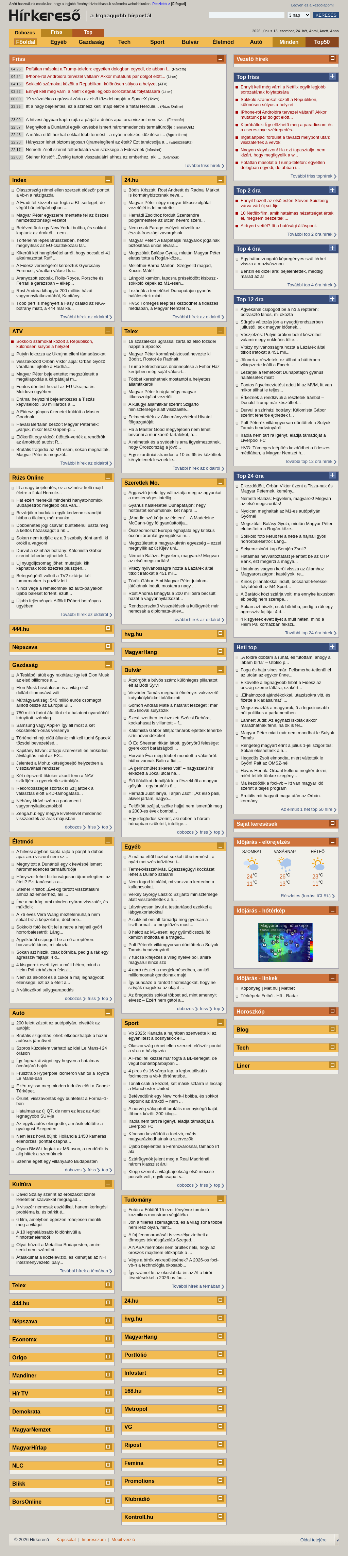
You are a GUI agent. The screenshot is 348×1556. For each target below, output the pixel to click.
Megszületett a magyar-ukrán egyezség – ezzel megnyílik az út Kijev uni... (174, 545)
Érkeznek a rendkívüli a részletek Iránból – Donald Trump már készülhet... (282, 400)
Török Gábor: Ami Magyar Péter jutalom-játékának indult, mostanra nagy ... (168, 583)
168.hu (133, 1391)
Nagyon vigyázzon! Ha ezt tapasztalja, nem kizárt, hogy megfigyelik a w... (283, 152)
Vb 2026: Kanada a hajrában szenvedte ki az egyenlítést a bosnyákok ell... (172, 1036)
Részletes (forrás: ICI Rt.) (306, 895)
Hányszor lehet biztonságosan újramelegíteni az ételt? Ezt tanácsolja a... (97, 142)
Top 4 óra (249, 249)
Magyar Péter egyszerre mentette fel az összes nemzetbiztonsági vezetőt (62, 218)
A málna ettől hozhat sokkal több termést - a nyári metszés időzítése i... (96, 134)
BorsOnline (26, 1502)
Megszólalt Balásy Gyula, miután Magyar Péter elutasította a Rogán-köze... (286, 526)
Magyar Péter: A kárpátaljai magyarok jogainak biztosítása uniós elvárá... (174, 243)
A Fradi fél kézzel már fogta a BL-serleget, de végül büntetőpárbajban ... (60, 205)
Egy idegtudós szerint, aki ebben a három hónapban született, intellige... (169, 821)
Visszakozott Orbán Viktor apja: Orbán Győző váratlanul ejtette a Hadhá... (60, 364)
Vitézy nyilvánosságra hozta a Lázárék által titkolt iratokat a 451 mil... (283, 350)
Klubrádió (137, 1499)
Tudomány (138, 1200)
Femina (133, 1463)
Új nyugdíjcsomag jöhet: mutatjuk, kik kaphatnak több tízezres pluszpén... (52, 566)
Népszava (24, 647)
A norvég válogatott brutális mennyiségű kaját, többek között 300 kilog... (173, 1111)
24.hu (131, 180)
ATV (17, 331)
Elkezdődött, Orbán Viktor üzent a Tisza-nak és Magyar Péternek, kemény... (287, 488)
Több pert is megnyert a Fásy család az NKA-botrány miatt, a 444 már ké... (60, 306)
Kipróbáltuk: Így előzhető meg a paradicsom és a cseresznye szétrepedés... (286, 127)
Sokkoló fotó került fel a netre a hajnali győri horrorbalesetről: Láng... (283, 539)
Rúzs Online (28, 478)
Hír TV (20, 1393)
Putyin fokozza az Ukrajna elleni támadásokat (60, 353)
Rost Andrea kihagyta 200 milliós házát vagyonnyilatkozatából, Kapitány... (54, 293)
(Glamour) (170, 157)
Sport (157, 42)
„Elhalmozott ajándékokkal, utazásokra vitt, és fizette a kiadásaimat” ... (285, 697)
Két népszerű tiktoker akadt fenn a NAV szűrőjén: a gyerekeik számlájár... (54, 778)
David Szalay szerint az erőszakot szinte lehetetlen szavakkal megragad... (55, 1197)
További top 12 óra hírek (308, 461)
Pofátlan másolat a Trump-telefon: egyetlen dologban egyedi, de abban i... (99, 68)
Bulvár (190, 42)
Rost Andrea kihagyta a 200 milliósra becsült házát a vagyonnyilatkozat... (171, 596)
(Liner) (172, 76)
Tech (124, 42)
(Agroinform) (176, 135)
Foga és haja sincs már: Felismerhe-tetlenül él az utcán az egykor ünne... (286, 672)
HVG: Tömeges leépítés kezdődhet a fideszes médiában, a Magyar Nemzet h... (285, 450)
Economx (24, 1339)
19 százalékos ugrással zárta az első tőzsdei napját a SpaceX (87, 98)
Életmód (223, 42)
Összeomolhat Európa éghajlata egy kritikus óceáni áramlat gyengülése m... (171, 533)
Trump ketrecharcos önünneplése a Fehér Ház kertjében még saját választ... (174, 369)
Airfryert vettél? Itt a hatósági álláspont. (279, 225)
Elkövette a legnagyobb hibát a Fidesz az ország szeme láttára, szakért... (281, 685)
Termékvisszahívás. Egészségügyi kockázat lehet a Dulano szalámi (171, 872)
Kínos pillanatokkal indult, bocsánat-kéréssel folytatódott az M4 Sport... (284, 584)
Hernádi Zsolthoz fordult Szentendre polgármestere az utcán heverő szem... (166, 218)
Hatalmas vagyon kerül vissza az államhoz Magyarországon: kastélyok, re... (282, 571)
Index (19, 180)
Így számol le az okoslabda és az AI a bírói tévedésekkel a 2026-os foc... (170, 1275)
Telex (19, 1285)
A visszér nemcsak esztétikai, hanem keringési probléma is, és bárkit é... (61, 1209)
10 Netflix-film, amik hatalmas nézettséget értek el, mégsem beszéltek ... (287, 216)
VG (128, 1427)
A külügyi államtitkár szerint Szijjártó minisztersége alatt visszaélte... (163, 407)
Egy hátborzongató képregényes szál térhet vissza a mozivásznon (283, 261)
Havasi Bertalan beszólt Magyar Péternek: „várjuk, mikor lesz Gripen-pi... (57, 427)
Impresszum (94, 1539)
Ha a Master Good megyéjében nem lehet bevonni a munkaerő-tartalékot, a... (169, 432)
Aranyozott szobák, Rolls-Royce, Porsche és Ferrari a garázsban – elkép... (60, 280)
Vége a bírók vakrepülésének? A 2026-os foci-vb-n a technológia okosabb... (173, 1262)
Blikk (18, 1484)
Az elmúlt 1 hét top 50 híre (306, 809)
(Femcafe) (175, 120)
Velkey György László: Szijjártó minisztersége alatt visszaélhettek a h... (173, 897)
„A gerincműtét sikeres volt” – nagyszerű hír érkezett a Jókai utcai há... (170, 771)
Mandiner (24, 1375)
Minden (289, 42)
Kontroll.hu (138, 1517)
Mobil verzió (123, 1539)
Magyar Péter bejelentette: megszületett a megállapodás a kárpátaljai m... (57, 376)
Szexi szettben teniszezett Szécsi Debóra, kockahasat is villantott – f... (169, 720)
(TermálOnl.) (184, 127)
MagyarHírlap (29, 1448)
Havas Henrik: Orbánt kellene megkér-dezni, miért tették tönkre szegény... (284, 773)
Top (88, 32)
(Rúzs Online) (171, 106)
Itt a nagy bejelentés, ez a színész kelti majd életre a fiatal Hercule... (93, 106)
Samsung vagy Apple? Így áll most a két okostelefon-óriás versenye (55, 728)
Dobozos (25, 32)
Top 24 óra (250, 476)
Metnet (288, 988)
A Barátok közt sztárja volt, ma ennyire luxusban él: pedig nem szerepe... (288, 596)
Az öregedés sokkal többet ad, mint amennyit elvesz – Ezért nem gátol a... (172, 997)
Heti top (247, 647)
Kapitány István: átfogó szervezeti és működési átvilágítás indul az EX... (62, 753)
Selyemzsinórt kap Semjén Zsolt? (273, 548)
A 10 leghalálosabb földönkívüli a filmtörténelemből (48, 1234)
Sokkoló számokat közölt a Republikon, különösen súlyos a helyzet (92, 83)
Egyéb (58, 42)
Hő (279, 995)
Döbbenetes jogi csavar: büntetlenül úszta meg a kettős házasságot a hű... (62, 528)
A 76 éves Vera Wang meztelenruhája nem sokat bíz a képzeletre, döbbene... (58, 917)
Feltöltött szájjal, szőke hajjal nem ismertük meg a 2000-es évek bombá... (175, 808)
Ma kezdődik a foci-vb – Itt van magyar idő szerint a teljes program (282, 786)
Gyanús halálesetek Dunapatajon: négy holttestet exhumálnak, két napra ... (167, 508)
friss (92, 827)
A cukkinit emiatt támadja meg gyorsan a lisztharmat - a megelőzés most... (168, 922)
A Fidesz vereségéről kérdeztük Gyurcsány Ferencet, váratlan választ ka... (58, 268)
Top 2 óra (249, 191)
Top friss (248, 77)
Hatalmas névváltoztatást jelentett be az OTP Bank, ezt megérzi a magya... (285, 559)
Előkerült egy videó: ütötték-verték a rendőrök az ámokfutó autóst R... (60, 439)
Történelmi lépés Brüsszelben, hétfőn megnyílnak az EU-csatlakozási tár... (52, 243)
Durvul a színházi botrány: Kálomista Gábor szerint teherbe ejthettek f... (283, 412)
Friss (56, 32)
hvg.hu (133, 634)
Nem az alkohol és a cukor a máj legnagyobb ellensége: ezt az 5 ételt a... (60, 980)
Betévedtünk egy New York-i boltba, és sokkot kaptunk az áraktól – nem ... (61, 230)
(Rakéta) (179, 69)
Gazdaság (91, 42)
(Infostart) (153, 150)
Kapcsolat (66, 1539)
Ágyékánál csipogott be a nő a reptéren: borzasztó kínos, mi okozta (280, 312)
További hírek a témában (84, 1270)
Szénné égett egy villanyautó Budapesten (57, 1161)
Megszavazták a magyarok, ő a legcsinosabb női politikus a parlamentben (285, 710)
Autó (256, 42)
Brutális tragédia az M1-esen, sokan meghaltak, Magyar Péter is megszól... (63, 452)
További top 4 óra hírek (310, 284)
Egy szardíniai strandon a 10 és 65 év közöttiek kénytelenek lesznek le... (174, 457)
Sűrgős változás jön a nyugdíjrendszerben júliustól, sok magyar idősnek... (282, 324)
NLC (17, 1466)
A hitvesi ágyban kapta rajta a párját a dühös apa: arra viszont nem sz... (96, 119)
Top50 (322, 42)
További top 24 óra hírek (308, 632)
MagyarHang (140, 652)
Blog (243, 1030)
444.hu (21, 629)
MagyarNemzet (31, 1430)
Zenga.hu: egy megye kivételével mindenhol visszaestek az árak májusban (59, 816)
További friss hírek (202, 165)
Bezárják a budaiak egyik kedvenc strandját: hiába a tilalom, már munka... (59, 515)
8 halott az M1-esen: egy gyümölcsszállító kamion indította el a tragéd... (169, 935)
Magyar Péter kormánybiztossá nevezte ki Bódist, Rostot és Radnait (169, 356)
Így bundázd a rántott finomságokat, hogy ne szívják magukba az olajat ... (172, 985)
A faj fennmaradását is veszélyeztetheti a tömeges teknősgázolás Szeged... (168, 1237)
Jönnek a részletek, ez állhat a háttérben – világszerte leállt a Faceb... (282, 362)
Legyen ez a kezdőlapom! (312, 5)
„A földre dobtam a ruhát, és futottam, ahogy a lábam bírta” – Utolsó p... (286, 660)
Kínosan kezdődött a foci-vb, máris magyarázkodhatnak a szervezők (162, 1136)
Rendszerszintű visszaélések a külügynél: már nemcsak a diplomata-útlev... (173, 608)
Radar (292, 995)
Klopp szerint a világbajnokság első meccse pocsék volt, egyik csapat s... (171, 1174)
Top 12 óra (250, 299)
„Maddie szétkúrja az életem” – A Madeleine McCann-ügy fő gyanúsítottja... (171, 520)
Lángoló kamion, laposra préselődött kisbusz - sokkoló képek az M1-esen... (173, 280)
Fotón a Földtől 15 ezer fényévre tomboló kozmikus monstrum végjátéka (168, 1212)
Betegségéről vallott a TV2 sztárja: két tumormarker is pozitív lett (53, 578)
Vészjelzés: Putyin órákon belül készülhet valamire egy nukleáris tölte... (281, 337)
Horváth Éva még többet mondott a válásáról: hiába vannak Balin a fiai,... (172, 758)
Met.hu (271, 988)
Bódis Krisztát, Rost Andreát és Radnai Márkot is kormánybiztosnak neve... (173, 192)
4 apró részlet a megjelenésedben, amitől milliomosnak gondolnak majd (168, 972)
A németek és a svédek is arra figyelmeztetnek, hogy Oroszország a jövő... (174, 444)
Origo (19, 1357)
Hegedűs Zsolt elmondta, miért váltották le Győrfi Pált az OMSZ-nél (282, 760)
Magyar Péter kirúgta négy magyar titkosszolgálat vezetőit (162, 394)
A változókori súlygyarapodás (44, 989)
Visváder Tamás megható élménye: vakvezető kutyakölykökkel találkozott (173, 695)
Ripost (132, 1445)
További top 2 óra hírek (310, 234)
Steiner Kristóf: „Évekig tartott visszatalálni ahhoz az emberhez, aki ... (94, 157)
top (105, 827)
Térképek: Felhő (257, 995)
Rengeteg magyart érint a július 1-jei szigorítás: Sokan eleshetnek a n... (287, 748)
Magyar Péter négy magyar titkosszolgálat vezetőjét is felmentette (169, 205)
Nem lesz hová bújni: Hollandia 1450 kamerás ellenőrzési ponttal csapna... (61, 1139)
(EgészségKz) (180, 142)
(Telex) (153, 99)
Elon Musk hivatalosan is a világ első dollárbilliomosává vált (52, 690)
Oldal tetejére (313, 1539)
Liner (243, 1066)
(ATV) (163, 84)
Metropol (135, 1409)
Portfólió (135, 1355)
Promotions (139, 1481)
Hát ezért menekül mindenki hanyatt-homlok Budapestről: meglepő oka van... (59, 503)
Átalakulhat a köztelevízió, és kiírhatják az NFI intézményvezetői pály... (61, 1260)
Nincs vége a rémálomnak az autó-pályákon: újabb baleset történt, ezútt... (60, 591)
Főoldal (26, 42)
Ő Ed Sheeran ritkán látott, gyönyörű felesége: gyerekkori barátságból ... (173, 745)
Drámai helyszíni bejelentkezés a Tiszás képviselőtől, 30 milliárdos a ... (55, 402)
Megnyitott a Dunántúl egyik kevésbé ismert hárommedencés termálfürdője (100, 127)
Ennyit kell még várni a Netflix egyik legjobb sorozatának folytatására (93, 91)
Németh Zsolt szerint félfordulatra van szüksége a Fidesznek (85, 149)
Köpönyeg (251, 988)
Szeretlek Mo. (141, 483)
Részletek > (161, 4)
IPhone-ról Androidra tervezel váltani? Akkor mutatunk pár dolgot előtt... (96, 76)
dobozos (73, 827)
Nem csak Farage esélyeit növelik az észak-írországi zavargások (164, 230)
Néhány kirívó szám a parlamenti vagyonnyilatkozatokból (48, 803)
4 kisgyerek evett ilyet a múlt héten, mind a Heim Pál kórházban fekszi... (282, 622)
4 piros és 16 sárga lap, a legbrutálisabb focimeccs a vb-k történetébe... (167, 1073)
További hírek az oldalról (84, 316)
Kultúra (21, 1184)
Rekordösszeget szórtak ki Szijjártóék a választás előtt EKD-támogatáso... (54, 791)
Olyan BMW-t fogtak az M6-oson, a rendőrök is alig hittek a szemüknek (62, 1151)
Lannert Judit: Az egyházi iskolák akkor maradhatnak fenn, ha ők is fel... (279, 723)
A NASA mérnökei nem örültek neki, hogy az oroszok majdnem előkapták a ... (171, 1250)
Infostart (135, 1373)
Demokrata (26, 1412)
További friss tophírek (311, 176)
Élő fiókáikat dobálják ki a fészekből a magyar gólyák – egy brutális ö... (173, 783)
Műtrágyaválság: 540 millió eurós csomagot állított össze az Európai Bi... (58, 703)
